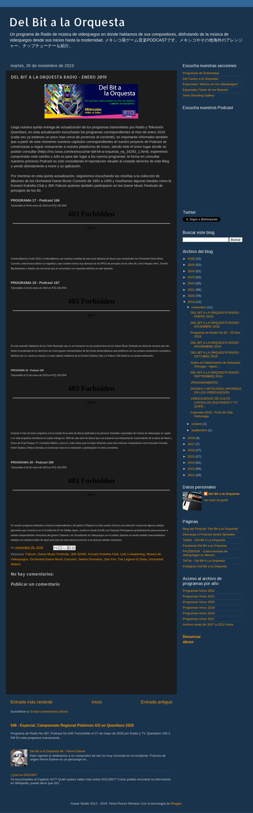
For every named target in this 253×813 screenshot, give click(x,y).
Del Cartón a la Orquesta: (201, 78)
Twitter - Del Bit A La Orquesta (204, 540)
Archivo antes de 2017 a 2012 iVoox (208, 624)
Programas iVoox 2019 (199, 607)
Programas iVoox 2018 (199, 613)
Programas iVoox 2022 (199, 590)
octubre (197, 424)
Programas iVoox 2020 (199, 602)
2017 (192, 444)
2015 (192, 456)
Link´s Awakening (132, 554)
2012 (192, 475)
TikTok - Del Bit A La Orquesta (204, 560)
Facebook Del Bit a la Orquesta (205, 545)
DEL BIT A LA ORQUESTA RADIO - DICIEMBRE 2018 (216, 324)
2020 (192, 296)
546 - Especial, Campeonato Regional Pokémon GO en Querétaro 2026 (72, 725)
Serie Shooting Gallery (198, 95)
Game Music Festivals (53, 554)
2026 (192, 258)
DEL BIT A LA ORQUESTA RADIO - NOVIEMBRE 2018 (216, 344)
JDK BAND (78, 554)
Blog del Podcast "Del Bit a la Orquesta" (211, 529)
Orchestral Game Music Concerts (53, 559)
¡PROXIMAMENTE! (204, 382)
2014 (192, 462)
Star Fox (110, 559)
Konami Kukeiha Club (103, 554)
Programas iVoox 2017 (199, 619)
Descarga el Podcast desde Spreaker (209, 534)
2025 (192, 265)
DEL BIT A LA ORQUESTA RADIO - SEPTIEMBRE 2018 (216, 374)
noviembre (199, 307)
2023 (192, 277)
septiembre (199, 430)
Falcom (31, 554)
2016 (192, 450)
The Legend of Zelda (132, 559)
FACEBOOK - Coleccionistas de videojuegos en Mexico (205, 553)
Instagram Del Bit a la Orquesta (205, 566)
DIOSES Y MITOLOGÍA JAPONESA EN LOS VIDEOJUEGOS (216, 390)
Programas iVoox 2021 (199, 596)
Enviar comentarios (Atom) (49, 711)
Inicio (97, 701)
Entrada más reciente (32, 701)
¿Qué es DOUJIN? (24, 775)
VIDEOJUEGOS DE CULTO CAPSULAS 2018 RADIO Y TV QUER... (214, 402)
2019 (192, 302)
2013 (192, 468)
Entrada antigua (156, 701)
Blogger (176, 803)
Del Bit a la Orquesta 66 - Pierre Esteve (57, 751)
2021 (192, 289)
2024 (192, 271)
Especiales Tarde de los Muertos (205, 90)
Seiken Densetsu (90, 559)
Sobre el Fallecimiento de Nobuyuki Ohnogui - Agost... (215, 364)
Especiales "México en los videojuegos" (210, 84)
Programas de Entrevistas (201, 73)
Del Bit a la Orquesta (67, 22)
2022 (192, 283)
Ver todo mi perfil (215, 500)
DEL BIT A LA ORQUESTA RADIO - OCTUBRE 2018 (216, 354)
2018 (192, 438)
